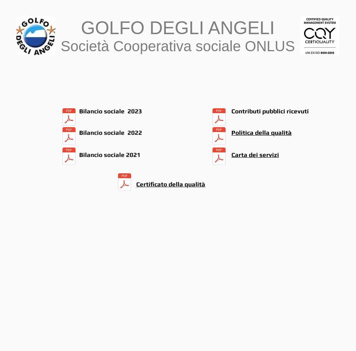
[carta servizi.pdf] (219, 157)
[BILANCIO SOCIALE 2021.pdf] (69, 157)
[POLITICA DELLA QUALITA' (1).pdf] (219, 136)
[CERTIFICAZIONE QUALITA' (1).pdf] (124, 183)
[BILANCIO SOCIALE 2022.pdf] (69, 136)
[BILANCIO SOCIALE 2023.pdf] (69, 117)
